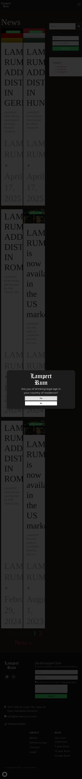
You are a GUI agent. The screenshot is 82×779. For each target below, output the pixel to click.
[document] (41, 389)
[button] (4, 774)
